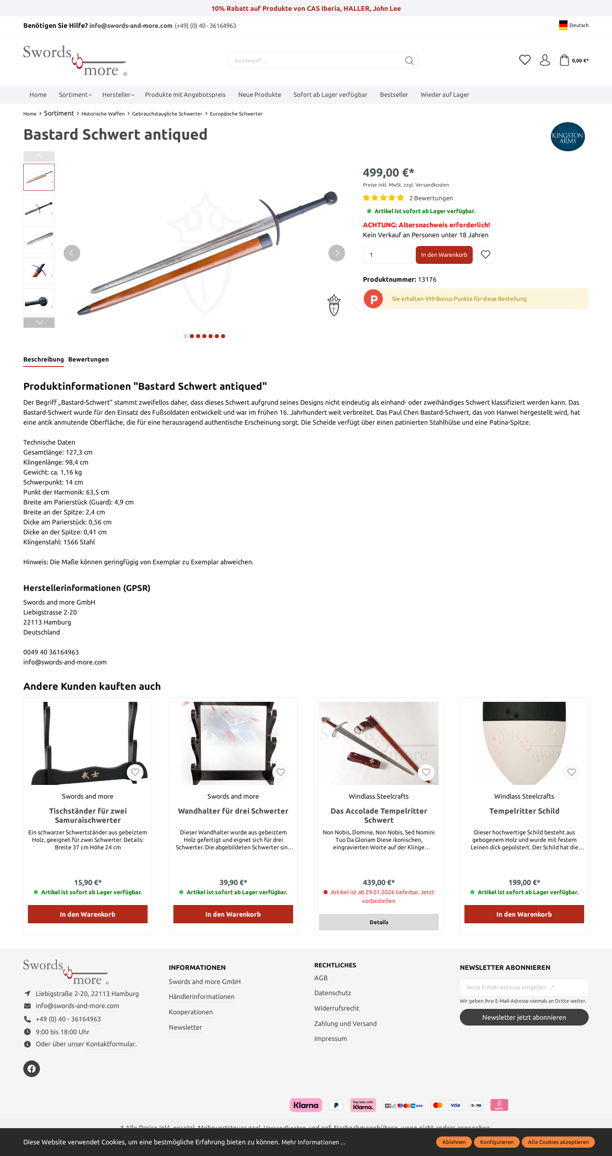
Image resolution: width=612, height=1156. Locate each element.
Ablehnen (454, 1142)
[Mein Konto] (543, 60)
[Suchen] (408, 60)
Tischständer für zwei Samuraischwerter (88, 815)
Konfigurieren (496, 1142)
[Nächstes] (336, 252)
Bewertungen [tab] (88, 359)
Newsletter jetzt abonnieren (524, 1018)
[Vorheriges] (72, 252)
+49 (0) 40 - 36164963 (68, 1022)
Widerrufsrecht (336, 1009)
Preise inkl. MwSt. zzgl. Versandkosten (406, 184)
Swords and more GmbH (205, 982)
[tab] (43, 359)
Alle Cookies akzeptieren (558, 1142)
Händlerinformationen (201, 997)
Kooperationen (191, 1012)
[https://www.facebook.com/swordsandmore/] (31, 1072)
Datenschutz (332, 994)
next (185, 336)
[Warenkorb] (573, 60)
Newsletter (185, 1027)
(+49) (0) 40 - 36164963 (216, 25)
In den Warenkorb (444, 254)
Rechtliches (336, 966)
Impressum (330, 1039)
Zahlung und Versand (345, 1024)
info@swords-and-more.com (134, 25)
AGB (321, 978)
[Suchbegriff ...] (312, 60)
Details (379, 922)
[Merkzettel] (522, 60)
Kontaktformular (110, 1047)
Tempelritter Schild (524, 811)
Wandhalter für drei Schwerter (233, 811)
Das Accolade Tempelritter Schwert (379, 815)
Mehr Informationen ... (314, 1142)
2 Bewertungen (432, 197)
